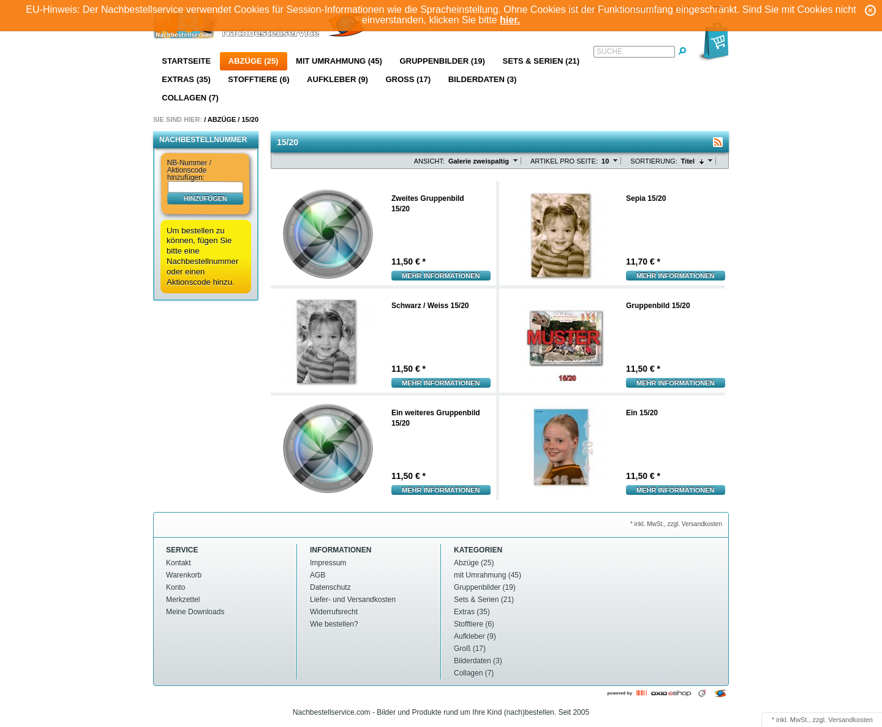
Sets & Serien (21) (540, 61)
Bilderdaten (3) (482, 79)
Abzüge (222, 119)
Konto (175, 587)
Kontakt (178, 563)
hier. (510, 20)
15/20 (249, 119)
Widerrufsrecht (334, 612)
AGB (317, 575)
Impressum (328, 563)
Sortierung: (653, 161)
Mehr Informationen (441, 275)
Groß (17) (408, 79)
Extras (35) (186, 79)
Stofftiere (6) (258, 79)
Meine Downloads (195, 612)
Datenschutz (330, 587)
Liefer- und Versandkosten (353, 599)
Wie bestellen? (334, 624)
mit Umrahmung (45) (339, 61)
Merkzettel (183, 599)
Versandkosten (850, 719)
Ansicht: (429, 161)
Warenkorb (184, 575)
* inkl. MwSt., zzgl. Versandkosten (676, 524)
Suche (609, 51)
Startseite (186, 61)
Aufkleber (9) (337, 79)
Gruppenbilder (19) (441, 61)
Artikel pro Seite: (564, 161)
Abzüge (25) (253, 61)
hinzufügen (205, 198)
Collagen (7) (190, 97)
